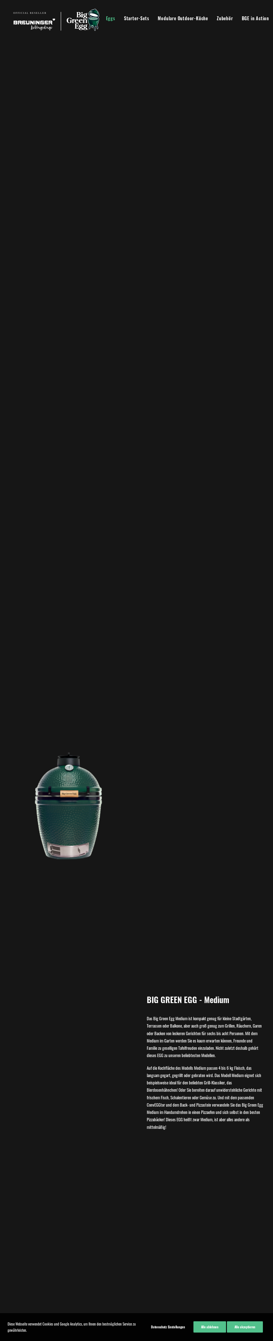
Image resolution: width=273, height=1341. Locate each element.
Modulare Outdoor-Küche (178, 18)
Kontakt (16, 1237)
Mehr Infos (68, 1129)
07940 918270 (75, 1221)
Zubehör (220, 18)
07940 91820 (74, 1245)
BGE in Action (251, 18)
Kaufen (68, 1111)
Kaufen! (136, 922)
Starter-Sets (132, 18)
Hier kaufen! (136, 460)
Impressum (18, 1215)
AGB (13, 1229)
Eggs (106, 18)
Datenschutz (19, 1222)
